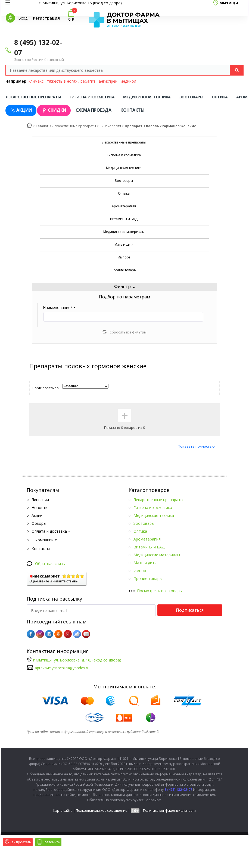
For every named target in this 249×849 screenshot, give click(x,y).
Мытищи (228, 2)
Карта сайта (62, 810)
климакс (36, 81)
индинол (128, 81)
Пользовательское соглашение (101, 810)
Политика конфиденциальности (169, 810)
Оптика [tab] (220, 96)
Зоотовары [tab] (191, 96)
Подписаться (190, 610)
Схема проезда (93, 110)
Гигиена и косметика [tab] (92, 96)
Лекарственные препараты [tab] (33, 96)
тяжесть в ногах (62, 81)
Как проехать (17, 842)
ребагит (87, 81)
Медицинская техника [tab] (147, 96)
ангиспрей (108, 81)
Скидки (53, 110)
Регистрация (46, 18)
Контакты (132, 110)
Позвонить (48, 842)
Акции (21, 110)
